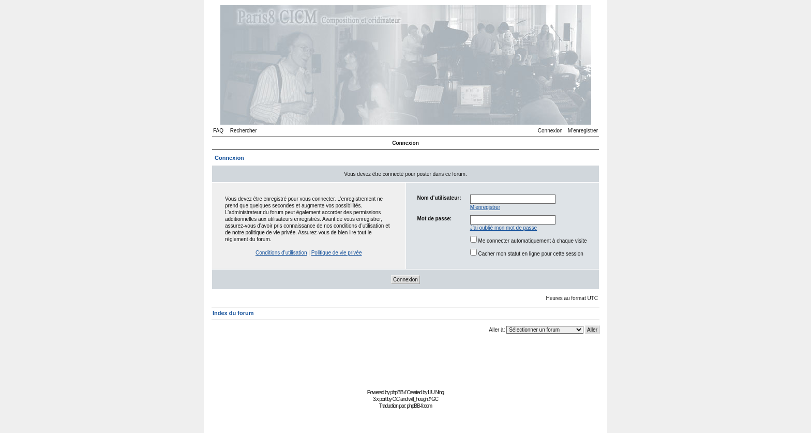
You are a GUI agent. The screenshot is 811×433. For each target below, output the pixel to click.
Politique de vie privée (336, 253)
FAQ (218, 130)
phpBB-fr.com (419, 406)
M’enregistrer (583, 130)
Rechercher (243, 130)
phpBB (396, 392)
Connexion (550, 130)
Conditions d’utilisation (281, 253)
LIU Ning (436, 392)
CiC (396, 399)
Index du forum (233, 313)
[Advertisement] (405, 363)
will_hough (418, 399)
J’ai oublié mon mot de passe (503, 228)
